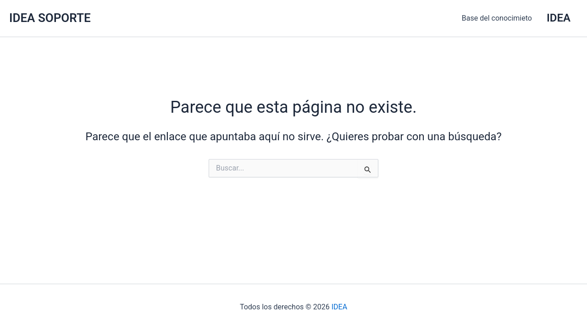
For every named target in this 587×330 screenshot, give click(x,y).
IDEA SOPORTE (50, 18)
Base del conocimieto (497, 18)
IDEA (339, 306)
